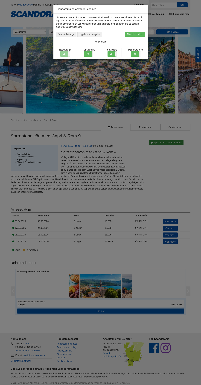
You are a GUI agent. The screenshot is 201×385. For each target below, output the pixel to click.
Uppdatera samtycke (89, 34)
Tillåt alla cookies (135, 34)
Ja (88, 54)
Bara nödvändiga (66, 34)
